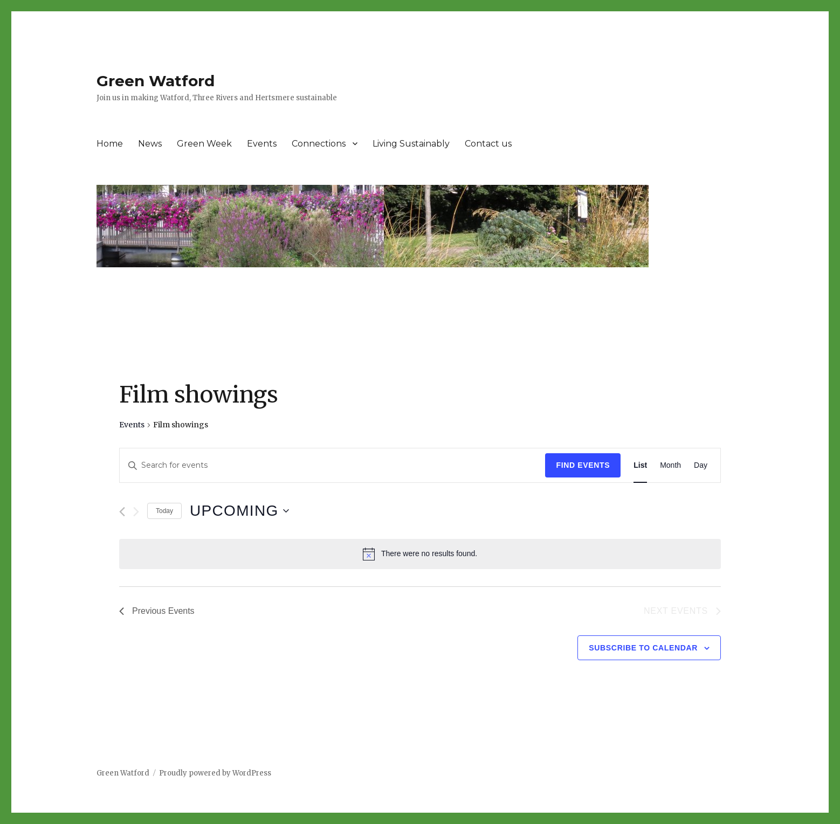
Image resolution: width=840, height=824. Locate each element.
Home (110, 144)
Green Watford (156, 81)
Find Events (583, 465)
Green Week (204, 144)
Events (262, 144)
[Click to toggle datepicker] (239, 511)
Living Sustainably (411, 144)
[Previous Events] (122, 512)
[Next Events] (136, 512)
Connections (319, 144)
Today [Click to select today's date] (164, 511)
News (150, 144)
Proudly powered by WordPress (215, 773)
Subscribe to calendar (643, 647)
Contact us (488, 144)
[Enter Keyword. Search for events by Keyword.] (332, 465)
